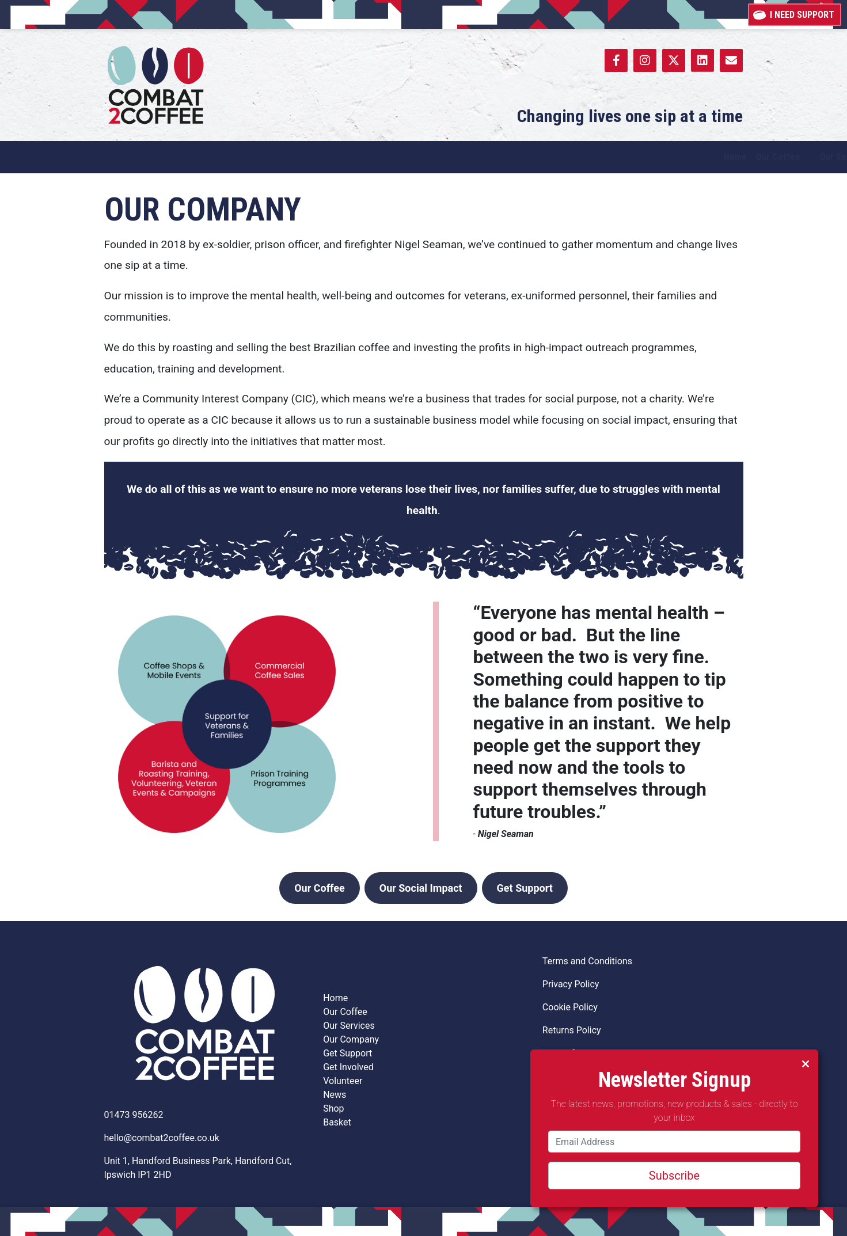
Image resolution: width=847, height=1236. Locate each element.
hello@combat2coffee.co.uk (161, 1137)
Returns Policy (571, 1030)
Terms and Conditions (587, 961)
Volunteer (343, 1080)
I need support (794, 14)
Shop (333, 1108)
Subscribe (674, 1175)
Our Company (351, 1039)
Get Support (525, 888)
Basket (337, 1122)
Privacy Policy (570, 984)
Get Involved (348, 1067)
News (334, 1094)
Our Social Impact (420, 888)
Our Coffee (319, 888)
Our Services (349, 1025)
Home (335, 997)
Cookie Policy (570, 1007)
